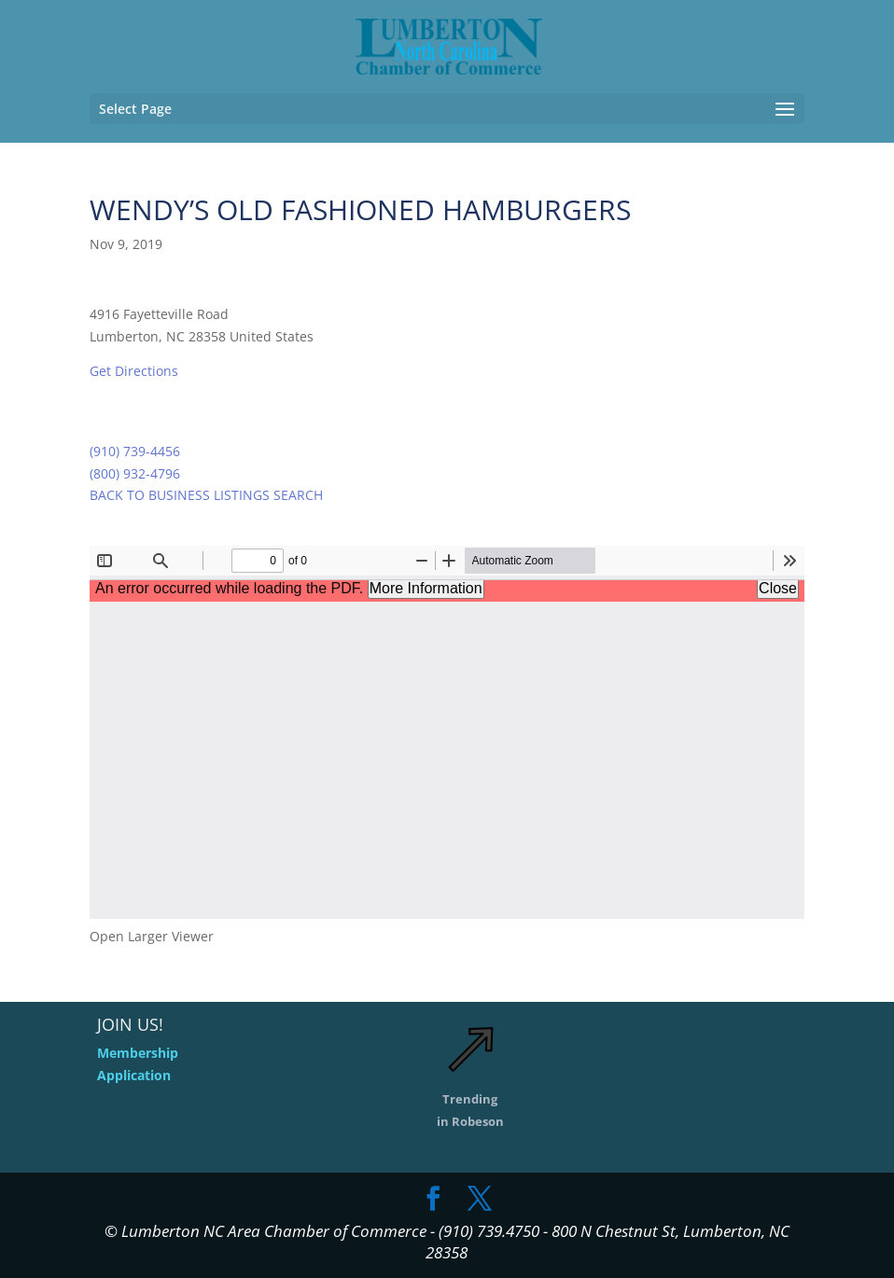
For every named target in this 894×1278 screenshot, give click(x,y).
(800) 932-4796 (135, 473)
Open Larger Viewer (152, 936)
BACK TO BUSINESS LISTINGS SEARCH (206, 495)
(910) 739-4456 (135, 451)
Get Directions (134, 371)
